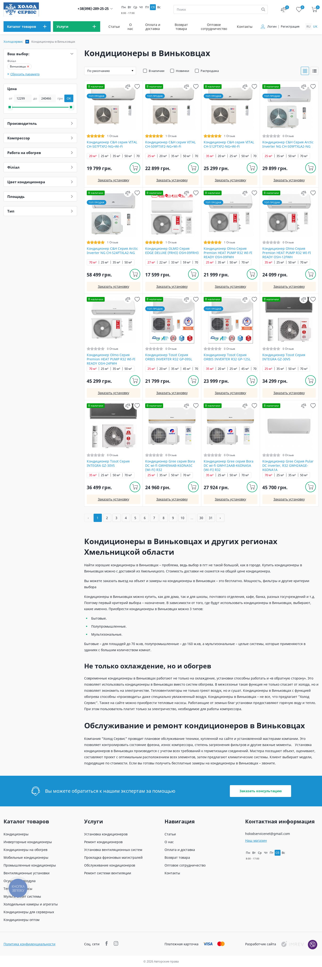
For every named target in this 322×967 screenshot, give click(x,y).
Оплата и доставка (152, 27)
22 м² (163, 262)
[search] (263, 9)
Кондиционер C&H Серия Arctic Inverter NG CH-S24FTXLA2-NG (112, 250)
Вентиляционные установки (27, 873)
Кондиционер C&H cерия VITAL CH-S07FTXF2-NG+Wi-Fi (112, 144)
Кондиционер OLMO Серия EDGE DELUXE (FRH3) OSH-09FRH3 (172, 250)
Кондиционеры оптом (21, 919)
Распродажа (210, 71)
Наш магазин (256, 840)
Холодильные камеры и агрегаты (31, 904)
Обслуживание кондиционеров (109, 865)
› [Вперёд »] (220, 518)
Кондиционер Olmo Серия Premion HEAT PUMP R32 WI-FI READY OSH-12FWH (286, 252)
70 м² (140, 156)
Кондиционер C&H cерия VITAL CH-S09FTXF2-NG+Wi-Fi (170, 144)
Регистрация (290, 26)
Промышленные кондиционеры (30, 865)
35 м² (116, 156)
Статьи (114, 27)
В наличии (156, 71)
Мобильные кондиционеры (26, 857)
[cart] (314, 9)
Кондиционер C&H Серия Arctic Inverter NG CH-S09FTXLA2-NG (288, 144)
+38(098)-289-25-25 (93, 8)
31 (211, 518)
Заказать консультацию (260, 791)
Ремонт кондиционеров (103, 842)
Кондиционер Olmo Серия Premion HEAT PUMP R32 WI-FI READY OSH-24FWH (111, 359)
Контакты (244, 27)
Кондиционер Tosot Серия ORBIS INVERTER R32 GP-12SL (227, 357)
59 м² (186, 262)
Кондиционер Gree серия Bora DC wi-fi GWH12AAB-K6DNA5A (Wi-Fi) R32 (228, 465)
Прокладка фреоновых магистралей (113, 857)
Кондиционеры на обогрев (25, 849)
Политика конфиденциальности (29, 944)
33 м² (175, 262)
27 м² (151, 262)
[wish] (137, 86)
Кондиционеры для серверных (29, 912)
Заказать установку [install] (113, 180)
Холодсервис (13, 41)
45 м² (186, 368)
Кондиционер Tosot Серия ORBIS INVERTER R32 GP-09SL (168, 357)
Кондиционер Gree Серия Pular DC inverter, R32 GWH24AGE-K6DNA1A (288, 465)
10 (182, 518)
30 (201, 518)
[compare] (128, 86)
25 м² (104, 156)
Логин (272, 26)
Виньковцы (19, 66)
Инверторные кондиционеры (28, 842)
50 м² (128, 156)
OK (69, 98)
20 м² (93, 156)
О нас (130, 27)
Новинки (182, 71)
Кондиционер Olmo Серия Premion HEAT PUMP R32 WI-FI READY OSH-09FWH (228, 252)
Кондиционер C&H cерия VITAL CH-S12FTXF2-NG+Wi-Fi (229, 144)
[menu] (27, 26)
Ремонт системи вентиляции (107, 873)
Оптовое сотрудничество (214, 27)
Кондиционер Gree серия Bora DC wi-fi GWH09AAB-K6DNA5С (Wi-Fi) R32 (170, 465)
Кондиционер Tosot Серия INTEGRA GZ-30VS (283, 357)
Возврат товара (181, 27)
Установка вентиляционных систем (113, 849)
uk (315, 26)
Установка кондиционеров (106, 834)
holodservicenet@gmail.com (267, 833)
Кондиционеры (16, 834)
